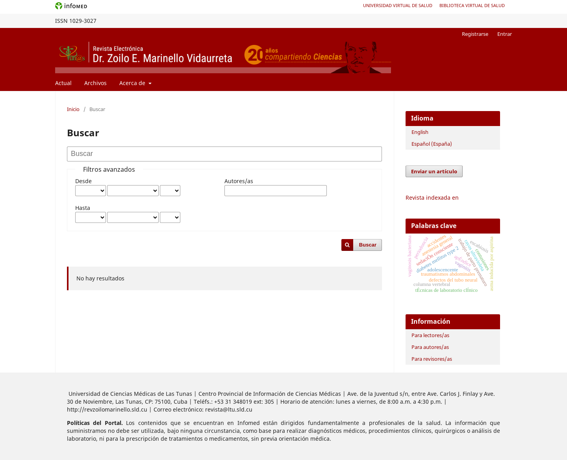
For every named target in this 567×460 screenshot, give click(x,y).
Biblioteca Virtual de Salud (472, 5)
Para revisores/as (431, 358)
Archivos (95, 83)
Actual (63, 83)
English (419, 131)
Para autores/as (430, 347)
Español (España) (431, 143)
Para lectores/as (430, 335)
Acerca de (133, 83)
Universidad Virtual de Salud (397, 5)
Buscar (367, 245)
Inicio (73, 109)
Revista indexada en (432, 197)
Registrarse (475, 33)
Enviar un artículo (434, 171)
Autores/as (238, 181)
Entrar (504, 33)
